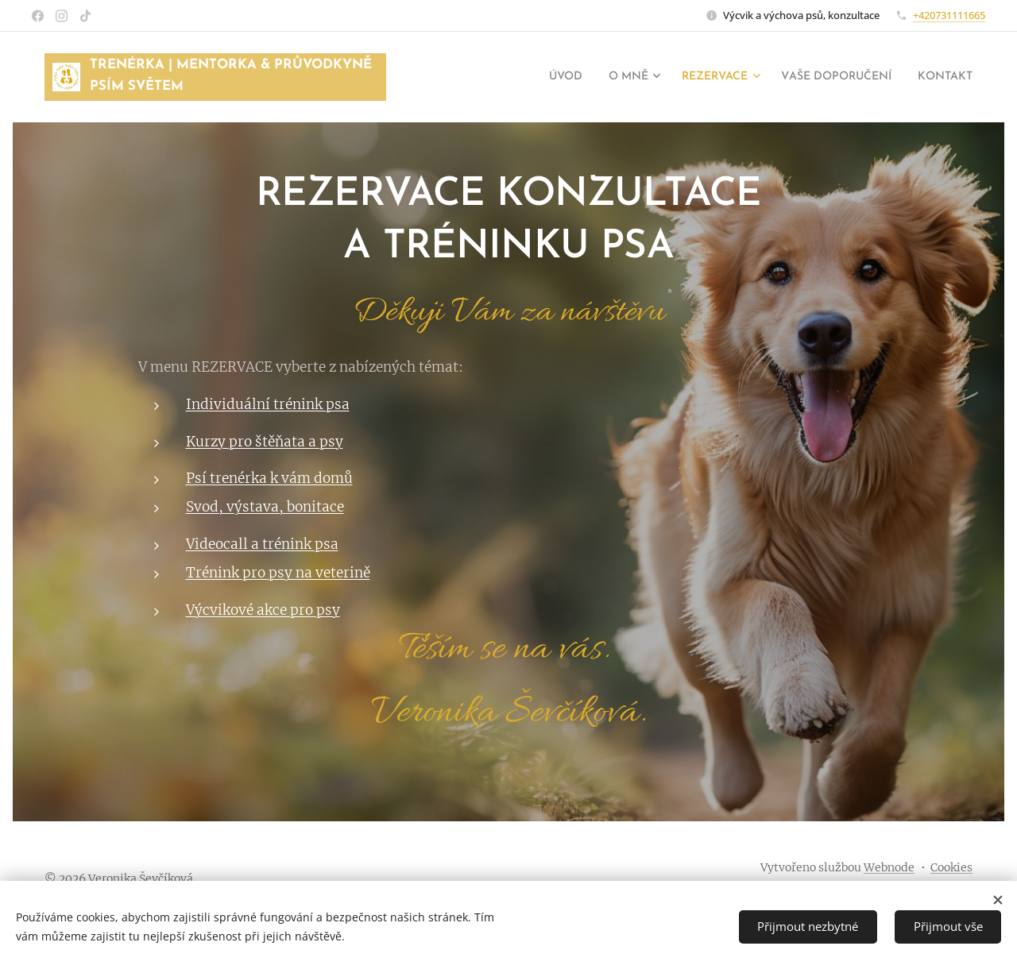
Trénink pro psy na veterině (278, 572)
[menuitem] (526, 77)
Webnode (889, 867)
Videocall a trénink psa (262, 544)
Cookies (951, 867)
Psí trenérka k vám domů (269, 478)
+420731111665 (949, 15)
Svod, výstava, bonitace (265, 506)
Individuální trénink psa (268, 404)
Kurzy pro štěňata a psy (264, 441)
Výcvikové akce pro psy (263, 610)
